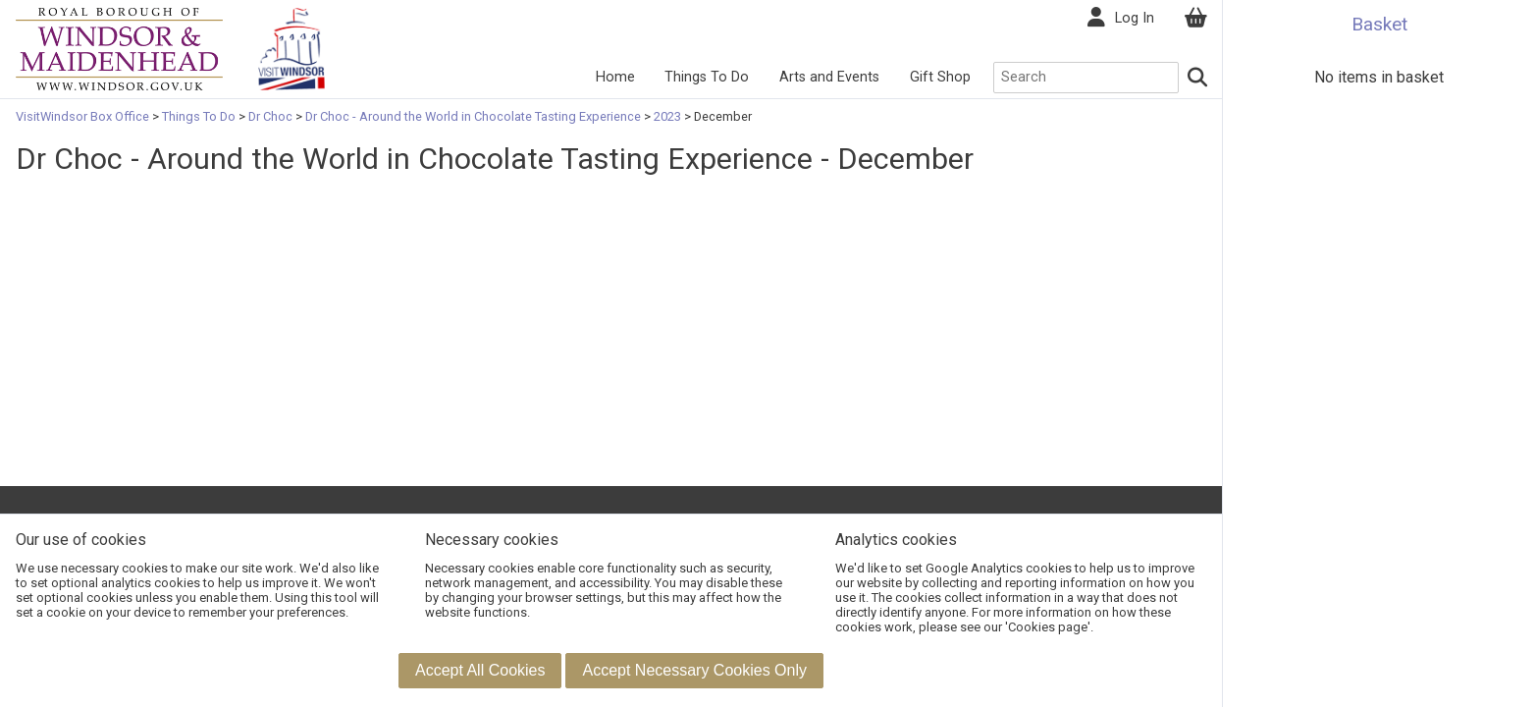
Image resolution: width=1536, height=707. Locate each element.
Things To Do (706, 77)
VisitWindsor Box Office (84, 116)
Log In (1134, 18)
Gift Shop (940, 77)
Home (615, 77)
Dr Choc (270, 116)
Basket (1379, 24)
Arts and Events (829, 77)
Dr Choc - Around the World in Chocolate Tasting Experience (473, 116)
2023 (667, 116)
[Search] (1198, 77)
